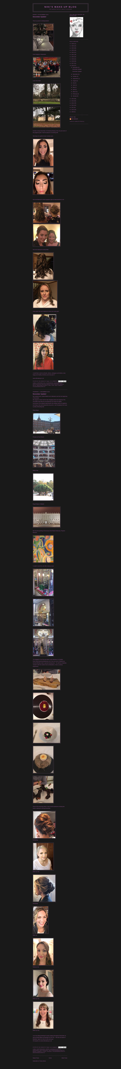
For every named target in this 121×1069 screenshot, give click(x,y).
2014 (72, 100)
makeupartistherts (42, 385)
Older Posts (64, 1058)
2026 (72, 43)
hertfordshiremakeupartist (56, 1050)
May (74, 87)
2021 (72, 54)
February (75, 93)
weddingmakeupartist (39, 1052)
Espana (47, 1049)
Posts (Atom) (42, 1061)
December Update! (39, 17)
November (75, 74)
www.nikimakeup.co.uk (38, 378)
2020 (72, 56)
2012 (72, 105)
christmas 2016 (41, 383)
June (74, 85)
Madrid (35, 1051)
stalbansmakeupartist (39, 386)
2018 (72, 61)
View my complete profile (77, 121)
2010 (72, 109)
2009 (72, 111)
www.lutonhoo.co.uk (59, 199)
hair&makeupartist (55, 1049)
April (74, 89)
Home (50, 1058)
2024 (72, 48)
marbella (40, 1051)
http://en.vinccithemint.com (47, 401)
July (74, 83)
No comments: (54, 381)
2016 (72, 65)
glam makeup (49, 383)
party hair (51, 385)
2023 (72, 50)
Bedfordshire (41, 1049)
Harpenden (36, 1050)
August (74, 80)
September (75, 78)
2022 (72, 52)
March (74, 91)
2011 (72, 107)
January (75, 96)
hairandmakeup (58, 383)
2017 (72, 63)
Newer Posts (36, 1058)
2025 (72, 45)
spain (44, 1051)
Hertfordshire (43, 1050)
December (75, 67)
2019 (72, 59)
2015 (72, 98)
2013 (72, 103)
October (75, 76)
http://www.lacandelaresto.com (43, 661)
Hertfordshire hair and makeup (42, 384)
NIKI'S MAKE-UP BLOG (60, 7)
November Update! (39, 394)
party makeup (58, 385)
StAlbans (49, 1051)
